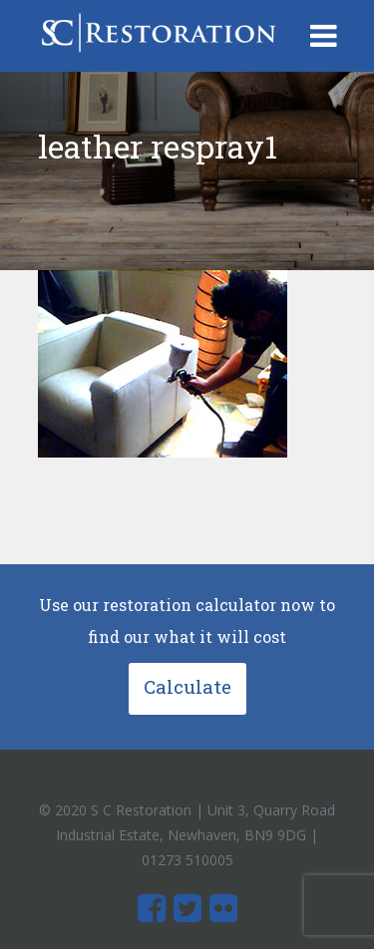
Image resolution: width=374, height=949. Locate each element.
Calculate (187, 686)
